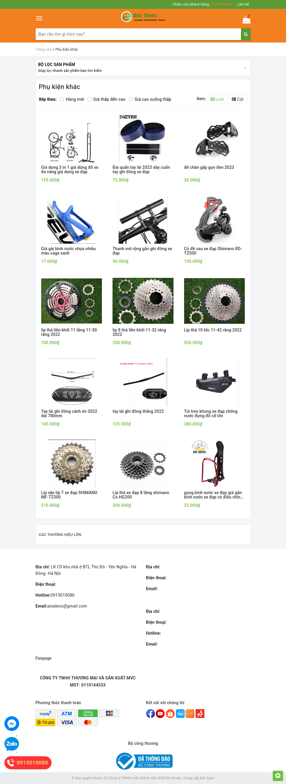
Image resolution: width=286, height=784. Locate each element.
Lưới (217, 99)
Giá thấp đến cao (106, 99)
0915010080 (55, 595)
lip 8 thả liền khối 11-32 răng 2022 (139, 332)
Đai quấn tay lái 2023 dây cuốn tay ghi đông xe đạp (141, 169)
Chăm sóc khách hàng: (202, 4)
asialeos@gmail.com (61, 606)
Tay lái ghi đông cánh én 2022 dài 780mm (69, 413)
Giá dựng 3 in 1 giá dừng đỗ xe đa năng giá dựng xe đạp (69, 169)
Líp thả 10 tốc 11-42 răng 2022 (213, 330)
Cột (237, 99)
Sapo (210, 778)
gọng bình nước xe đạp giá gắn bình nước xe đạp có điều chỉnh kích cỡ (213, 495)
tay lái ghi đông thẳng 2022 (138, 411)
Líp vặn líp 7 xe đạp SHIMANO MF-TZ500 (69, 495)
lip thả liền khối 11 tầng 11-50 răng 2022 (69, 332)
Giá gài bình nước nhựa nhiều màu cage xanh (68, 251)
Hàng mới (71, 99)
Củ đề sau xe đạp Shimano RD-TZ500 (213, 251)
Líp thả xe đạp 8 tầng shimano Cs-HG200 (141, 495)
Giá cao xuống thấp (149, 99)
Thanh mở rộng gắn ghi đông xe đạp (142, 251)
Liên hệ (243, 4)
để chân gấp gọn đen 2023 (209, 167)
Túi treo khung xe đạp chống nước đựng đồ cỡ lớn (210, 413)
